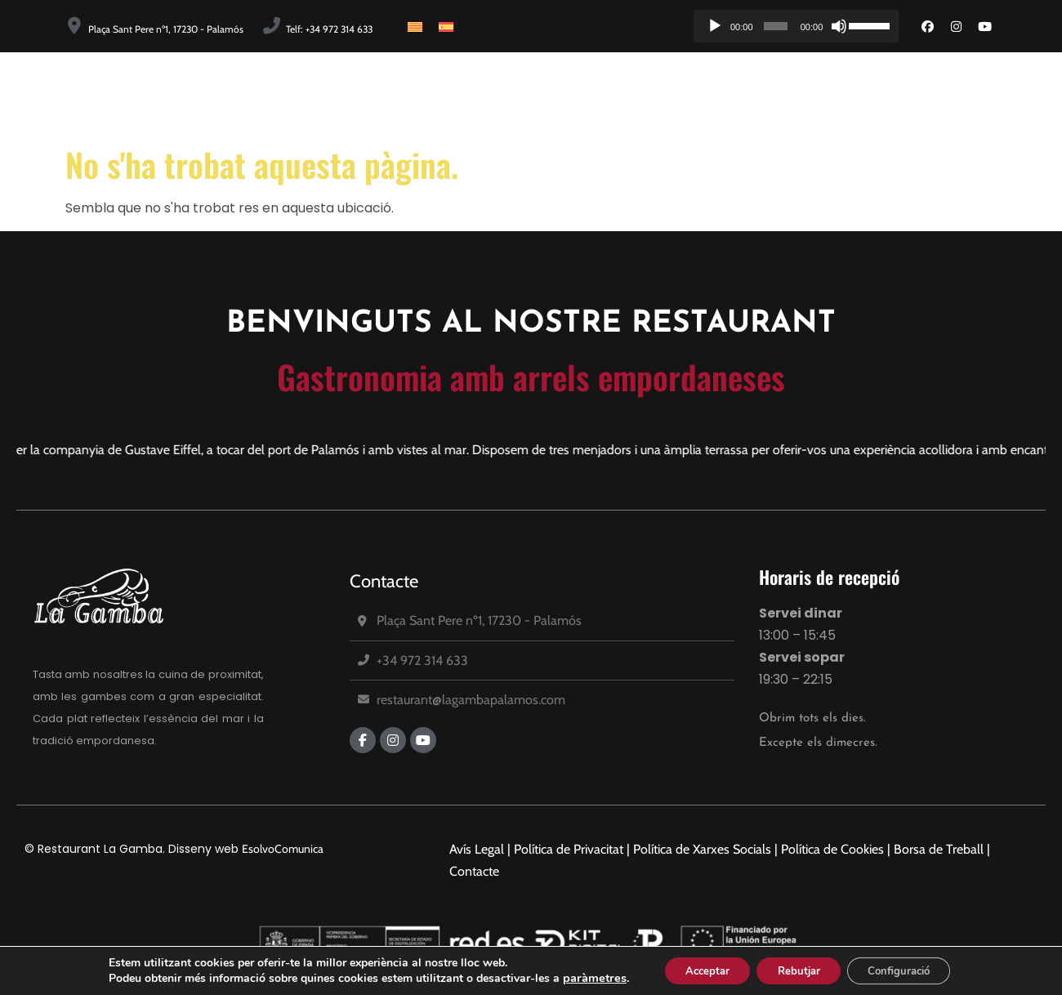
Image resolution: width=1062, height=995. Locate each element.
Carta (812, 95)
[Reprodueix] (715, 26)
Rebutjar (797, 969)
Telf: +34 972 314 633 (329, 29)
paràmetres (578, 977)
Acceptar (696, 969)
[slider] (776, 26)
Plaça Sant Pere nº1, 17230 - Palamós (165, 29)
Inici (455, 95)
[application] (796, 26)
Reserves (993, 95)
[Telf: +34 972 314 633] (271, 25)
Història (523, 95)
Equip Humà (616, 95)
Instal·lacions (724, 95)
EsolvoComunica (283, 848)
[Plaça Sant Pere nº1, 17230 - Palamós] (74, 25)
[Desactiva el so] (839, 26)
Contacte (384, 581)
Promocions (897, 95)
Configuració (909, 969)
